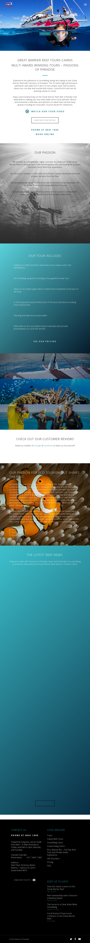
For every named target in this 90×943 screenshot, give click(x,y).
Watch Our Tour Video (45, 111)
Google (37, 445)
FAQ (49, 865)
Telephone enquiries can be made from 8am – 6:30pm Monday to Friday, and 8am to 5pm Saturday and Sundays (26, 846)
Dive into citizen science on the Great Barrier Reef (61, 887)
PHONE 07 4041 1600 (24, 835)
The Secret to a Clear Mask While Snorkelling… (62, 905)
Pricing (50, 862)
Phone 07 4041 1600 (45, 130)
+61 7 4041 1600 (34, 857)
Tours (49, 835)
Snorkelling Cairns (55, 842)
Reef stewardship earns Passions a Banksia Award (62, 896)
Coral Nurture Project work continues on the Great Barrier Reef (61, 916)
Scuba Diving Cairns (56, 846)
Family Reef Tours (55, 839)
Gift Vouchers (53, 858)
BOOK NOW (45, 34)
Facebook (48, 445)
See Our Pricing (45, 341)
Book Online (45, 134)
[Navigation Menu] (85, 4)
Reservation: (19, 856)
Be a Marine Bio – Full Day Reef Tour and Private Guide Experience (61, 852)
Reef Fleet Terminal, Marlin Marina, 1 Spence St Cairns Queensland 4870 (23, 866)
